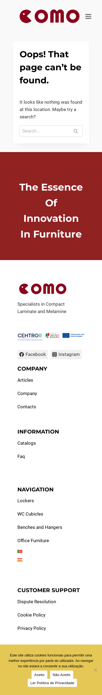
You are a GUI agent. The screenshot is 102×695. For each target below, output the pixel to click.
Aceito (39, 675)
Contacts (26, 406)
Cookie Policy (31, 615)
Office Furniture (33, 540)
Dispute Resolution (36, 601)
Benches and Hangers (39, 527)
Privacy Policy (31, 628)
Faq (21, 456)
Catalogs (26, 443)
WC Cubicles (30, 514)
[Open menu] (88, 16)
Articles (25, 380)
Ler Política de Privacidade (52, 683)
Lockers (25, 500)
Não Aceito (61, 675)
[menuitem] (51, 551)
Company (27, 393)
